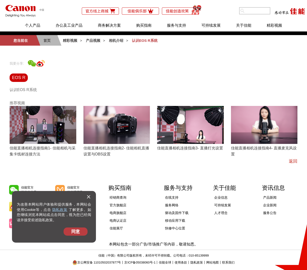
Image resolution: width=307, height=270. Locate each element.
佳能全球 (165, 262)
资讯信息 (273, 187)
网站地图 (212, 262)
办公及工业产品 (69, 25)
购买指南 (144, 25)
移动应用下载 (175, 220)
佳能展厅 (116, 228)
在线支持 (171, 197)
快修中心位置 (175, 228)
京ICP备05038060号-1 (139, 262)
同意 (75, 231)
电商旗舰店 (118, 213)
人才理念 (221, 213)
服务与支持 (176, 25)
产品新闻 (270, 197)
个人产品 (32, 25)
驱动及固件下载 (177, 213)
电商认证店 (118, 220)
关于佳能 (243, 25)
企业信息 (221, 197)
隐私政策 (59, 210)
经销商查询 (118, 197)
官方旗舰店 (118, 205)
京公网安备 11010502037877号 (96, 262)
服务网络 (171, 205)
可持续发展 (211, 25)
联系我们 (228, 262)
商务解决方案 (109, 25)
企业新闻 (270, 205)
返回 (293, 161)
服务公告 (270, 213)
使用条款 (181, 262)
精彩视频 (274, 25)
